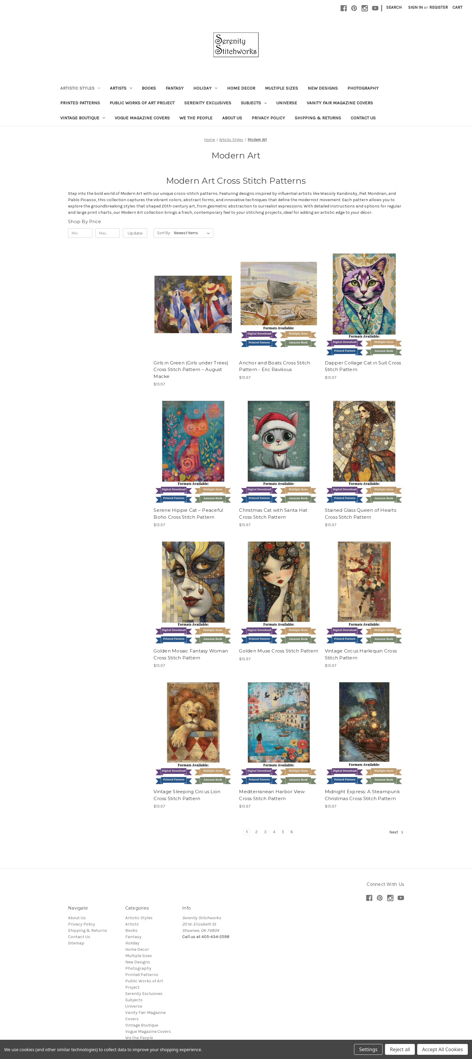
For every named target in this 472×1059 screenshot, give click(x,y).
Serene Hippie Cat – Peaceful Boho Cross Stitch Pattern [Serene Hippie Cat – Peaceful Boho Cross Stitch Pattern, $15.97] (188, 513)
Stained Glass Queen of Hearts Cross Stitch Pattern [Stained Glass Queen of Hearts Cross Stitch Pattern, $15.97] (360, 513)
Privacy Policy (268, 118)
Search (394, 7)
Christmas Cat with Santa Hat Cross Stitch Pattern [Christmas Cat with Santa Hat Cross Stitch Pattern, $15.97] (273, 513)
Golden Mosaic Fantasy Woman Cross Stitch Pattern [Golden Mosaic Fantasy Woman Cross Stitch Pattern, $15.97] (191, 654)
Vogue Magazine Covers (142, 118)
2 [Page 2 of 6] (256, 831)
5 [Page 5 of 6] (283, 831)
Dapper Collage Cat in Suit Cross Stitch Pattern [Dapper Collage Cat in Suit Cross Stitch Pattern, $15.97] (363, 366)
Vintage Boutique (82, 118)
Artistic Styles (80, 88)
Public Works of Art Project (142, 103)
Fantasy (175, 88)
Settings (368, 1049)
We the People (196, 118)
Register (438, 7)
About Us (232, 118)
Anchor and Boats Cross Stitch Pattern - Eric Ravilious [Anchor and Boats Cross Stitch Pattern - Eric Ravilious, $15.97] (274, 366)
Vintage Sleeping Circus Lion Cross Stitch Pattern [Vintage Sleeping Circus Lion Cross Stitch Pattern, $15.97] (187, 795)
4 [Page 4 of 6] (274, 831)
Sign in (415, 7)
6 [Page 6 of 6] (291, 831)
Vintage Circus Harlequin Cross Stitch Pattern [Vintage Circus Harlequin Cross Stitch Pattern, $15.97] (361, 654)
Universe (286, 103)
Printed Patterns (80, 103)
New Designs (323, 88)
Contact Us (363, 118)
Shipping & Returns (318, 118)
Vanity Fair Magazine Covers (340, 103)
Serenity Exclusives (207, 103)
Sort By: (164, 233)
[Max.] (107, 233)
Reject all (400, 1049)
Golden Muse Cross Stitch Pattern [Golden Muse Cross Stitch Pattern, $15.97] (278, 651)
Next (396, 832)
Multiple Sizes (281, 88)
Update (135, 233)
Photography (363, 88)
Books (149, 88)
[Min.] (80, 233)
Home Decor (241, 88)
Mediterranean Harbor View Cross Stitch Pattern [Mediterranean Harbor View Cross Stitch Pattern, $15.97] (272, 795)
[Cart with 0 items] (457, 7)
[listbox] (193, 233)
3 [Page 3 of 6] (265, 831)
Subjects (254, 103)
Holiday (205, 88)
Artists (121, 88)
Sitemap (76, 943)
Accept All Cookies (442, 1049)
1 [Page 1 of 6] (246, 831)
